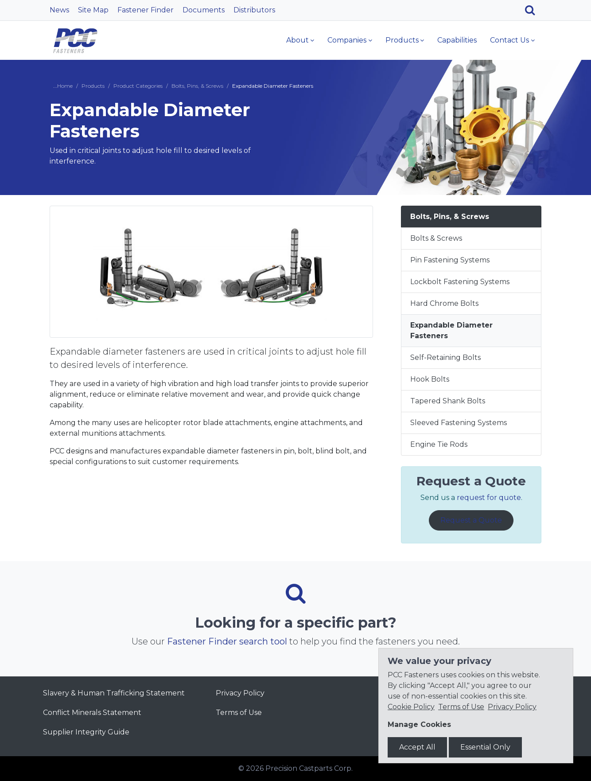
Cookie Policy (411, 707)
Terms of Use (239, 712)
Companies (346, 40)
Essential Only (485, 747)
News (59, 10)
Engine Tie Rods (438, 444)
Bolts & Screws (436, 238)
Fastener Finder (145, 10)
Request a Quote (471, 520)
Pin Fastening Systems (450, 260)
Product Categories (138, 85)
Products (402, 40)
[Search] (533, 10)
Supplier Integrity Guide (86, 732)
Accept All (417, 747)
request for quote (489, 497)
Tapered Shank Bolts (447, 401)
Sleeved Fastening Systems (458, 422)
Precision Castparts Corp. (309, 768)
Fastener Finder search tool (227, 641)
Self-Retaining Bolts (445, 357)
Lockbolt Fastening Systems (459, 281)
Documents (204, 10)
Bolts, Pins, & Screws (197, 85)
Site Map (93, 10)
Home (65, 85)
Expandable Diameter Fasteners (451, 330)
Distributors (254, 10)
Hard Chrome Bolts (444, 303)
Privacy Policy (240, 693)
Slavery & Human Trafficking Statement (114, 693)
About (297, 40)
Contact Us (509, 40)
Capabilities (457, 40)
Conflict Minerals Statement (92, 712)
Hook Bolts (429, 379)
